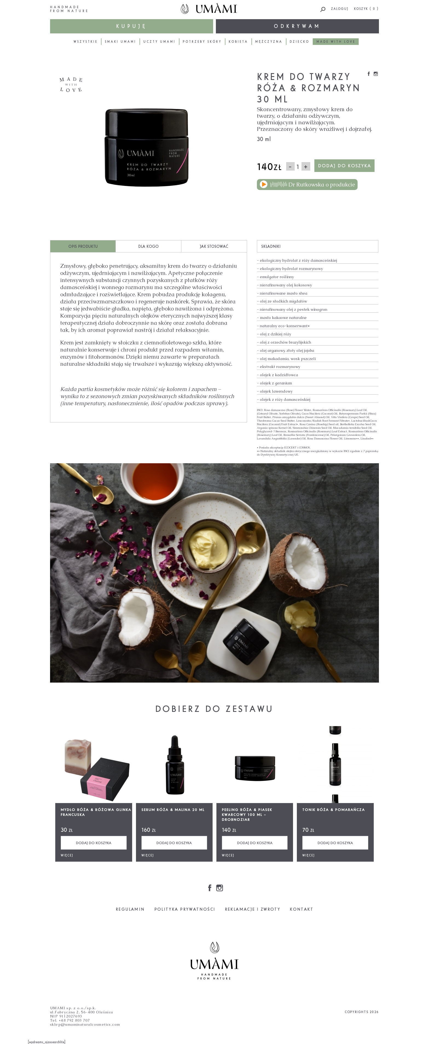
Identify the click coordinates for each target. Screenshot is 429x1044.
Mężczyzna (269, 42)
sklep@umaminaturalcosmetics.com (85, 1024)
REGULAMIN (130, 909)
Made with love (336, 42)
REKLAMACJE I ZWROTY (253, 909)
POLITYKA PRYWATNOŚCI (185, 909)
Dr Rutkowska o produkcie (307, 184)
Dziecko (299, 42)
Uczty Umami (159, 42)
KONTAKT (301, 909)
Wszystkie (86, 42)
